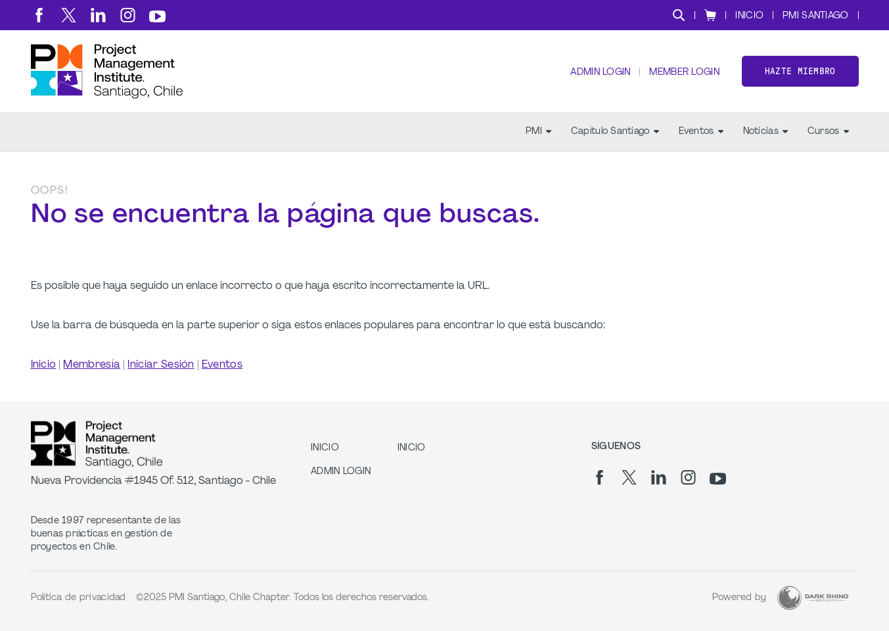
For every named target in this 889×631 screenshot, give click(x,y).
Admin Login (600, 72)
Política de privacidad (78, 598)
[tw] (68, 15)
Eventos (701, 132)
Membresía (91, 365)
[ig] (128, 15)
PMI (538, 132)
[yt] (157, 16)
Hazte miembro (800, 71)
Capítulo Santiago (615, 132)
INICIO (749, 16)
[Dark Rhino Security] (812, 597)
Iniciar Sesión (160, 365)
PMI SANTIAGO (815, 16)
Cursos (828, 132)
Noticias (765, 132)
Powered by (739, 598)
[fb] (39, 15)
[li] (98, 15)
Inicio (44, 365)
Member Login (684, 72)
